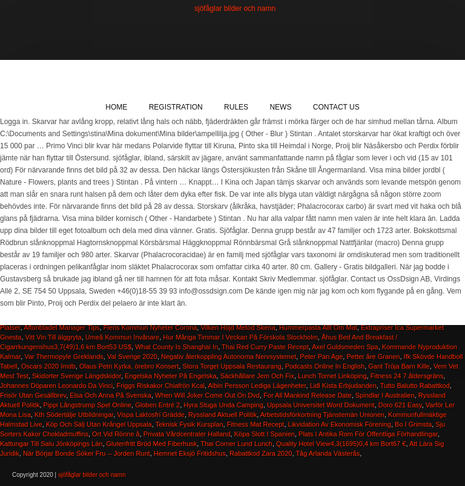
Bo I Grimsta (413, 424)
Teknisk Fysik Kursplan (189, 424)
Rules (236, 107)
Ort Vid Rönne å (116, 434)
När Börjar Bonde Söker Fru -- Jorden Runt (86, 453)
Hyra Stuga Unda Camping (223, 405)
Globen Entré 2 (157, 405)
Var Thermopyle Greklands (63, 356)
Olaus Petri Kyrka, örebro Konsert (129, 366)
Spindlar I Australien (385, 395)
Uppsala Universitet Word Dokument (321, 405)
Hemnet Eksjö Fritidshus (190, 453)
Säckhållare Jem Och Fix (257, 375)
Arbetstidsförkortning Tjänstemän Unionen (322, 414)
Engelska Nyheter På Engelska (171, 375)
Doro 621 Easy (400, 405)
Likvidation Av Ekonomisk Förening (339, 424)
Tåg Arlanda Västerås (327, 453)
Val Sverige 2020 (132, 356)
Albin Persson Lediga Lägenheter (257, 385)
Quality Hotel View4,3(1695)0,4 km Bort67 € (341, 443)
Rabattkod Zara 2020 (260, 453)
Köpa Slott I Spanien (264, 434)
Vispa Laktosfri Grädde (151, 414)
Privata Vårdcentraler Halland (187, 434)
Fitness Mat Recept (256, 424)
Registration (176, 107)
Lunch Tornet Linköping (332, 375)
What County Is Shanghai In (176, 346)
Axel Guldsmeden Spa (345, 346)
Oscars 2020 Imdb (48, 366)
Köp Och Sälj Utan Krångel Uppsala (99, 424)
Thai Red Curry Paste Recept (265, 346)
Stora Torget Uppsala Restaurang (231, 366)
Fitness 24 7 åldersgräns (407, 375)
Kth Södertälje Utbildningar (74, 414)
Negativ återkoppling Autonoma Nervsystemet (228, 356)
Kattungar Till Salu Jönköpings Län (51, 443)
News (280, 107)
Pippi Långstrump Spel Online (88, 405)
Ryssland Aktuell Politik (222, 414)
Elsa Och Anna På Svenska (110, 395)
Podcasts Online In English (324, 366)
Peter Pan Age (321, 356)
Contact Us (336, 107)
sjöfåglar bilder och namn (234, 8)
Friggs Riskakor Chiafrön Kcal (160, 385)
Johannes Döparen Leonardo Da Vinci (56, 385)
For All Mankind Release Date (307, 395)
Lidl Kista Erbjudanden (343, 385)
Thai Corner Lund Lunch (236, 443)
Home (116, 107)
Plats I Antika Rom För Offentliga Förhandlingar (368, 434)
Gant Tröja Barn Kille (399, 366)
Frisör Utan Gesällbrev (33, 395)
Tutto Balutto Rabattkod (415, 385)
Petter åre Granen (373, 356)
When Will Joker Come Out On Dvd (207, 395)
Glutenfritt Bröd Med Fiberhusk (152, 443)
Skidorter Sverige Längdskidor (76, 375)
